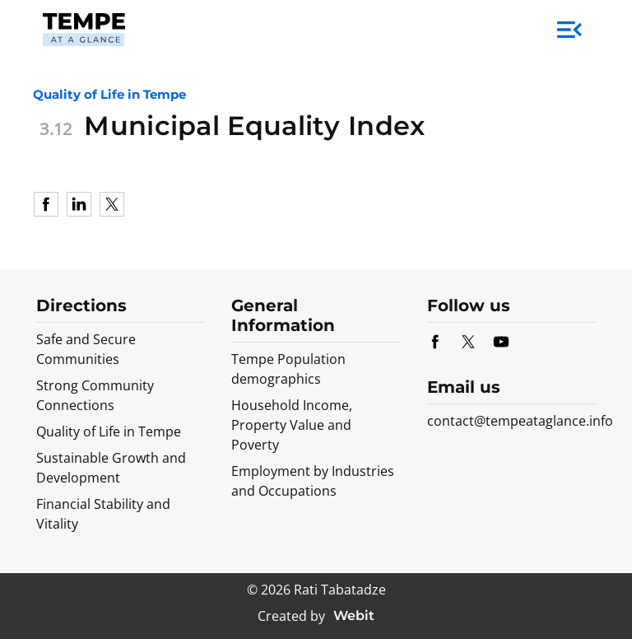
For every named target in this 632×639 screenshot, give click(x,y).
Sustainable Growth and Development (111, 468)
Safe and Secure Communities (86, 349)
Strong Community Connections (95, 395)
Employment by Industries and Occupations (312, 481)
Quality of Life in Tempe (108, 431)
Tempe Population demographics (288, 369)
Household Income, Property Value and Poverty (291, 425)
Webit (353, 615)
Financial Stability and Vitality (103, 514)
